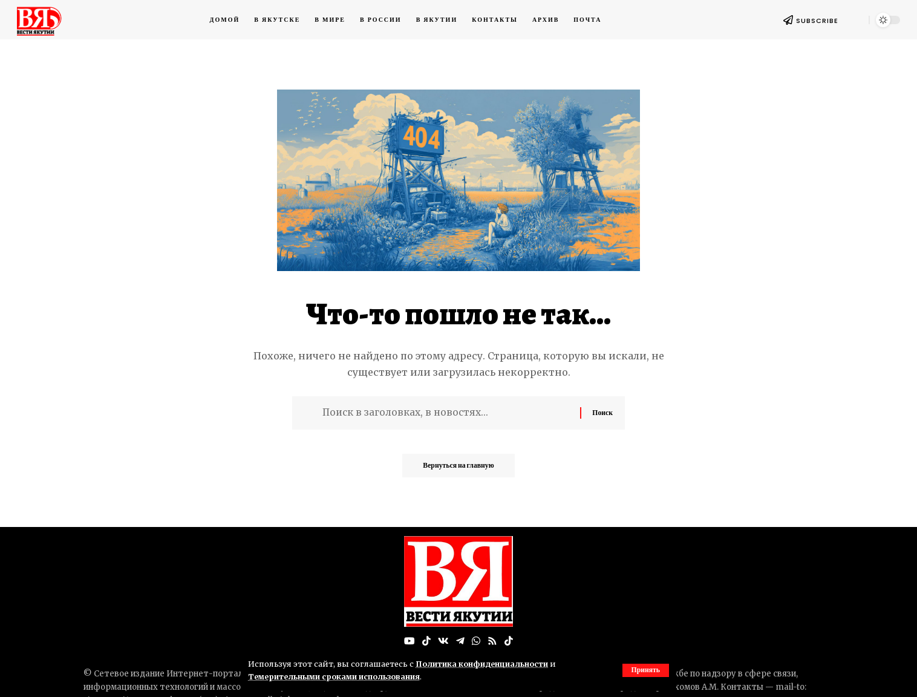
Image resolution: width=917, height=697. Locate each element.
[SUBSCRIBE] (788, 20)
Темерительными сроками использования (336, 676)
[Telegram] (460, 641)
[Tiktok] (508, 641)
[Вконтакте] (443, 641)
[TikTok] (426, 641)
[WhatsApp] (476, 641)
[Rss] (492, 641)
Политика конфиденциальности (483, 664)
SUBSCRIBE (817, 20)
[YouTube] (409, 641)
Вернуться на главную (458, 468)
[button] (645, 670)
